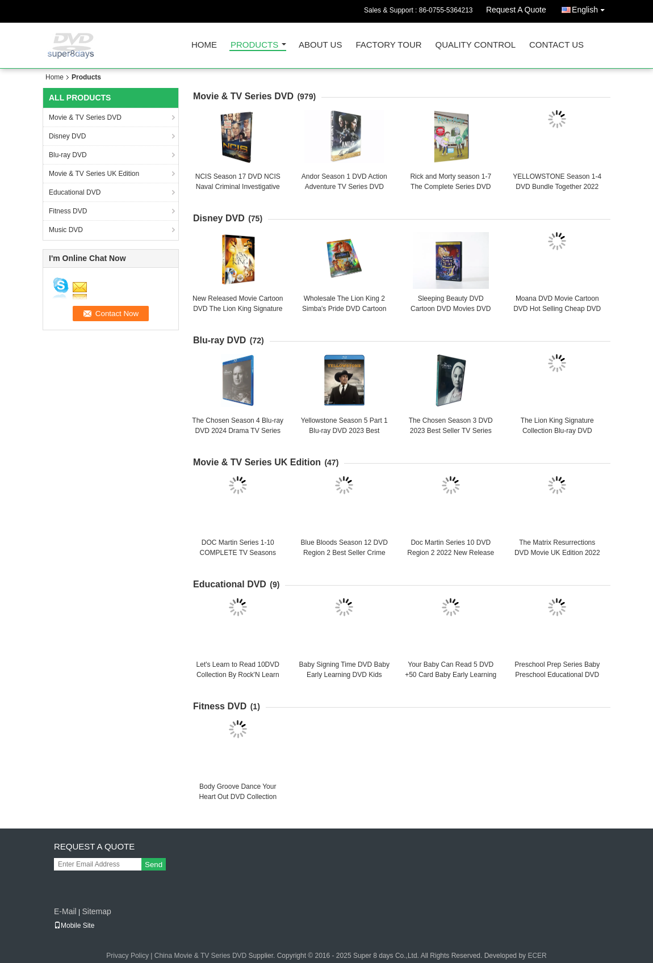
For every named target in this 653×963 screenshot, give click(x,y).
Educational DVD (75, 192)
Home (204, 45)
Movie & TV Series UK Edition (94, 174)
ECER (537, 956)
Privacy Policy (127, 956)
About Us (320, 45)
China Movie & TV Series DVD (200, 956)
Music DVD (66, 230)
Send (153, 864)
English (591, 7)
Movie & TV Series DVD (85, 117)
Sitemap (96, 911)
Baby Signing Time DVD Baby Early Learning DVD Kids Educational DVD (344, 675)
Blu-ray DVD (68, 155)
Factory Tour (388, 45)
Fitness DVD (68, 211)
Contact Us (556, 45)
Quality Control (476, 45)
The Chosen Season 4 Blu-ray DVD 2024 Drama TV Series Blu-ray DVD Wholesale (237, 431)
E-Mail (65, 911)
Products (254, 45)
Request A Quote (516, 9)
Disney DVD (67, 136)
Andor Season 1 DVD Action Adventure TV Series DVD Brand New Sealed (344, 187)
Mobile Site (74, 926)
